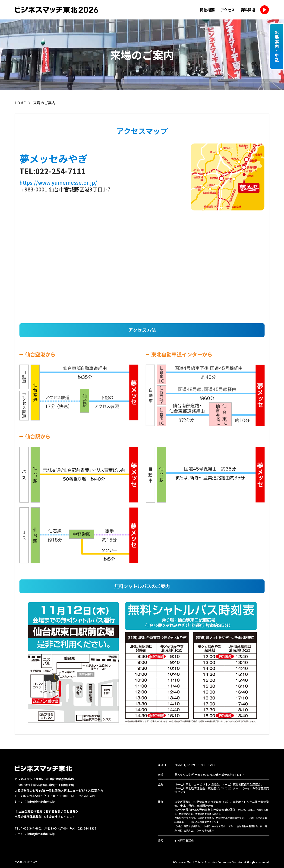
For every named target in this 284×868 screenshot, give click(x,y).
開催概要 (207, 10)
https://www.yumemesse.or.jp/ (58, 182)
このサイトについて (26, 862)
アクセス (227, 10)
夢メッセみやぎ (184, 774)
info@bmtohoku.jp (41, 801)
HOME (20, 102)
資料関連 (247, 10)
